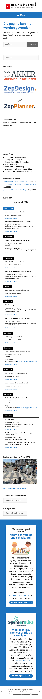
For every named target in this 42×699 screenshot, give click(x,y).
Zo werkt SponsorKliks (21, 676)
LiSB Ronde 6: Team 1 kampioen (15, 182)
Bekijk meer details (11, 218)
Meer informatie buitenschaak (14, 488)
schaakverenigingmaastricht (19, 595)
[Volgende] (35, 202)
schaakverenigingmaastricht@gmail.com (25, 694)
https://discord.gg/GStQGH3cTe (27, 361)
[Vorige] (6, 202)
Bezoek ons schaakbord (21, 602)
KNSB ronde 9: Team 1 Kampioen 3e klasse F (19, 185)
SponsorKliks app (22, 661)
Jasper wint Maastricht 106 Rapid (15, 190)
